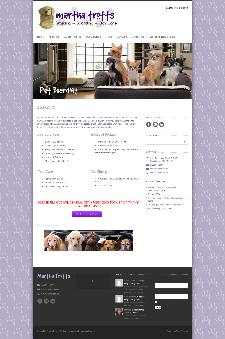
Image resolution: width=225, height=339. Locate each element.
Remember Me (164, 302)
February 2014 (154, 194)
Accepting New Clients (162, 37)
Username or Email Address (167, 281)
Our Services (93, 37)
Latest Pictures (72, 37)
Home (40, 37)
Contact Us (138, 37)
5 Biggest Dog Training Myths (160, 209)
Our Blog (122, 37)
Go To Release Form (87, 214)
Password (159, 291)
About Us (54, 37)
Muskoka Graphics (88, 331)
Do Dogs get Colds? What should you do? (166, 205)
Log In (158, 307)
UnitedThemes (182, 331)
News (109, 37)
